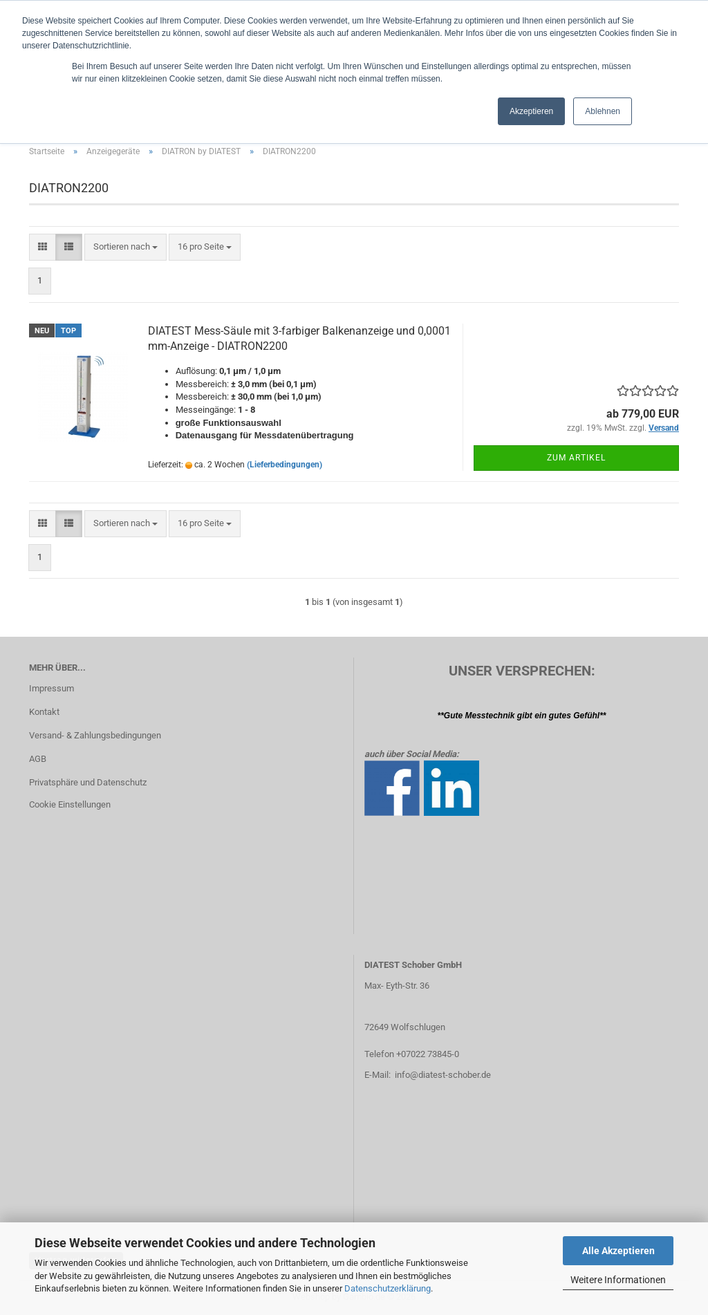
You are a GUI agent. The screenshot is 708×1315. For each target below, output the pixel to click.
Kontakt (44, 712)
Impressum (51, 688)
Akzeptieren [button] (531, 111)
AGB (37, 759)
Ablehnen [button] (602, 111)
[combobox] (125, 247)
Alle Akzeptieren (618, 1250)
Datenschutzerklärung (387, 1288)
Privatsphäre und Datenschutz (88, 782)
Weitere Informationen (618, 1279)
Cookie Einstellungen (70, 804)
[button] (42, 247)
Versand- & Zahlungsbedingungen (95, 735)
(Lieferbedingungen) (284, 464)
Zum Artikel (576, 458)
